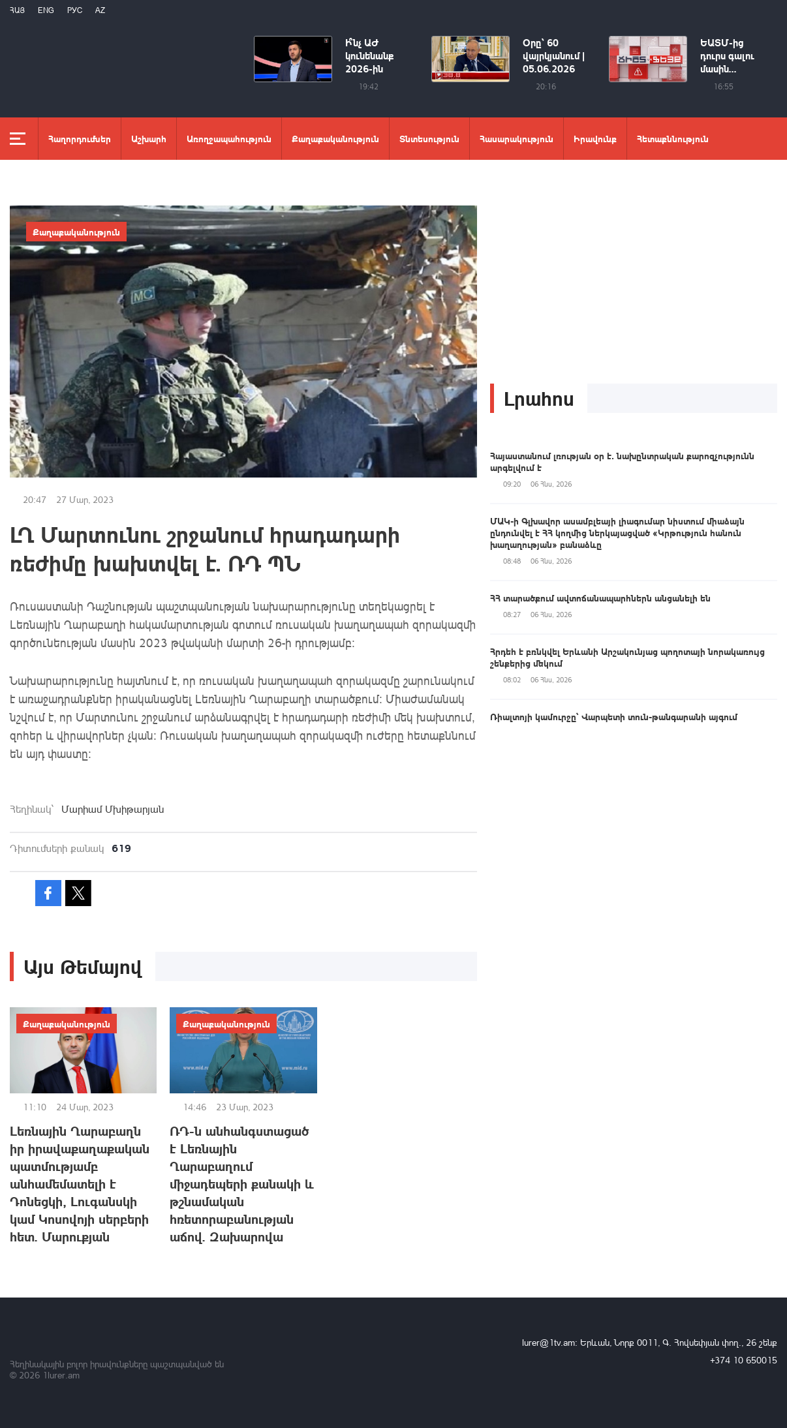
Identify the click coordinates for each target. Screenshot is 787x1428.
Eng (46, 10)
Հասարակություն (516, 138)
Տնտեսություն (429, 138)
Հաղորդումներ (79, 138)
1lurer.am (61, 1374)
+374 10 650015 (743, 1359)
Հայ (17, 10)
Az (100, 10)
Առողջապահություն (229, 138)
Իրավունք (595, 138)
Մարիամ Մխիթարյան (112, 808)
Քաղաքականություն (335, 138)
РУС (74, 10)
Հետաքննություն (673, 138)
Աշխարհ (148, 138)
